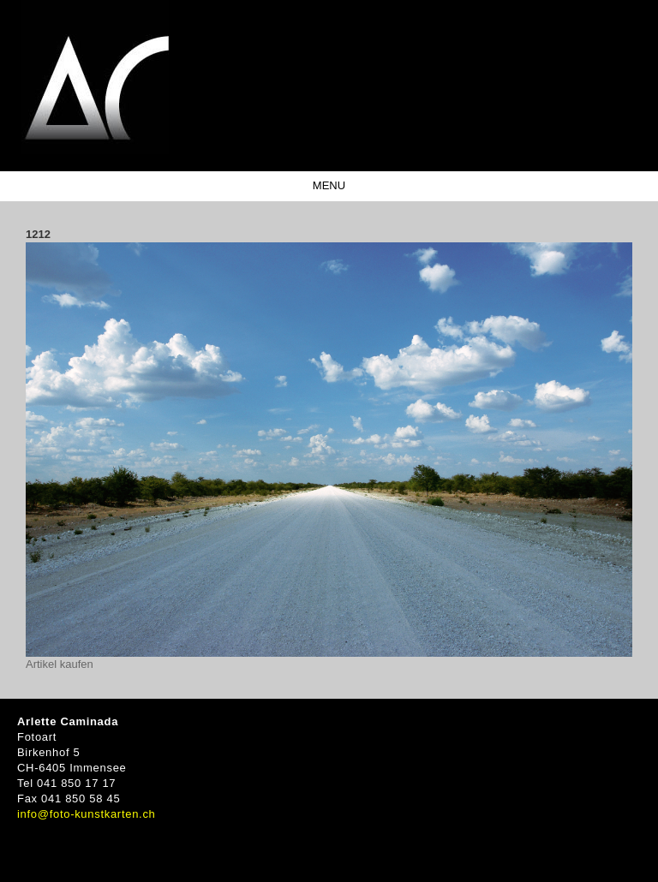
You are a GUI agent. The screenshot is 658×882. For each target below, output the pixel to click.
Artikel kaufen (59, 664)
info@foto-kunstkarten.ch (86, 814)
